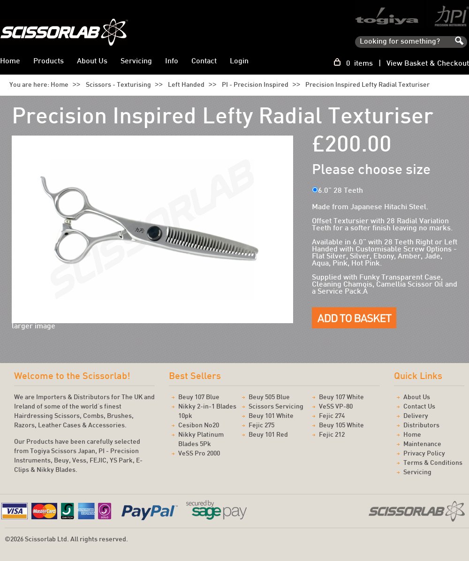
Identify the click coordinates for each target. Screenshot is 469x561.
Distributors (421, 426)
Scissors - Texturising (118, 85)
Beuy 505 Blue (269, 397)
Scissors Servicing (276, 407)
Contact (204, 61)
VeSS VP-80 (336, 407)
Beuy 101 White (271, 416)
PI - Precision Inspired (255, 85)
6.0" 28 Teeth (340, 191)
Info (171, 61)
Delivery (415, 416)
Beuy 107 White (341, 397)
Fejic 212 (332, 435)
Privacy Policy (424, 454)
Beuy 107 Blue (198, 397)
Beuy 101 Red (268, 435)
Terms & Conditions (432, 463)
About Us (92, 61)
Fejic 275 (261, 426)
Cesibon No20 (198, 426)
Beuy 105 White (341, 426)
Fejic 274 (332, 416)
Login (239, 61)
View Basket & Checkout (427, 64)
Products (48, 61)
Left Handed (186, 85)
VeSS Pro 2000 (199, 454)
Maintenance (422, 444)
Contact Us (419, 407)
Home (59, 85)
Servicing (136, 61)
